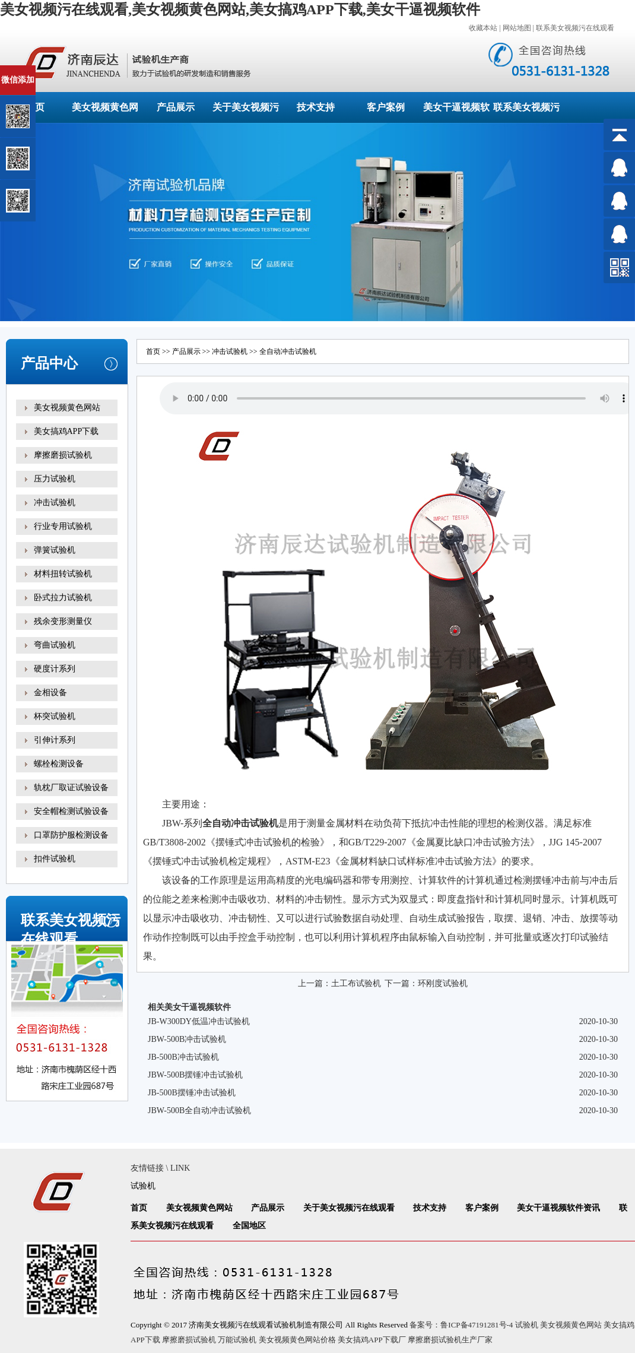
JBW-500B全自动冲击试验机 (199, 1110)
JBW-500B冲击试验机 (187, 1039)
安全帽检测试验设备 (71, 811)
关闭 (60, 70)
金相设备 (50, 692)
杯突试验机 (54, 716)
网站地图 (517, 28)
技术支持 (316, 107)
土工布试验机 (356, 983)
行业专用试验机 (63, 526)
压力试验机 (54, 478)
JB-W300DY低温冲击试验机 (199, 1021)
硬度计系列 (54, 668)
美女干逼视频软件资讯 (558, 1207)
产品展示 (176, 107)
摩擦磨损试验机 (63, 455)
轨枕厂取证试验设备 (71, 787)
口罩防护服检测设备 (71, 835)
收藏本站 (483, 28)
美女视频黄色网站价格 (297, 1339)
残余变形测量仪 (63, 621)
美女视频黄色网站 (67, 407)
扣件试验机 (54, 858)
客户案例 (386, 107)
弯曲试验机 (54, 645)
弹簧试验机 (54, 550)
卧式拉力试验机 (63, 597)
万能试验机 (237, 1339)
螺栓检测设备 (59, 763)
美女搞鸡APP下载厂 (372, 1339)
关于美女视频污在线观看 (349, 1207)
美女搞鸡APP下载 (66, 431)
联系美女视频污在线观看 (575, 28)
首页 (153, 351)
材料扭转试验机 (63, 573)
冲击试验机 (54, 502)
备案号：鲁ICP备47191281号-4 (461, 1324)
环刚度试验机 (443, 983)
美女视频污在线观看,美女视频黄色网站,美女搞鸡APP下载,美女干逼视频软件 (240, 9)
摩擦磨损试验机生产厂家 (450, 1339)
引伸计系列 (54, 740)
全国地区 (249, 1225)
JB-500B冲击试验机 (183, 1057)
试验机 (264, 823)
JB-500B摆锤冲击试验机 (192, 1092)
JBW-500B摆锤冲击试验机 (195, 1074)
